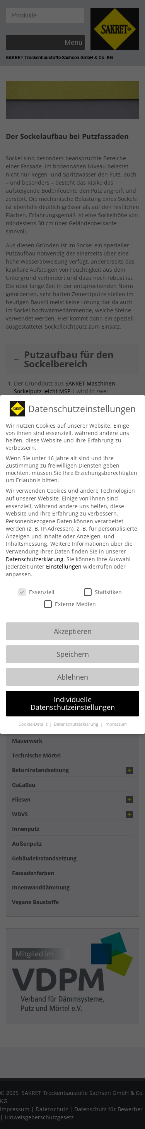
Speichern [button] (72, 645)
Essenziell (36, 583)
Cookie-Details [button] (34, 716)
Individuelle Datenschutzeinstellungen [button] (73, 695)
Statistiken (103, 583)
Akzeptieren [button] (73, 622)
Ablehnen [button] (72, 668)
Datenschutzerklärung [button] (76, 716)
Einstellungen (64, 558)
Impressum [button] (115, 716)
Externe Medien (70, 596)
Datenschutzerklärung (34, 550)
